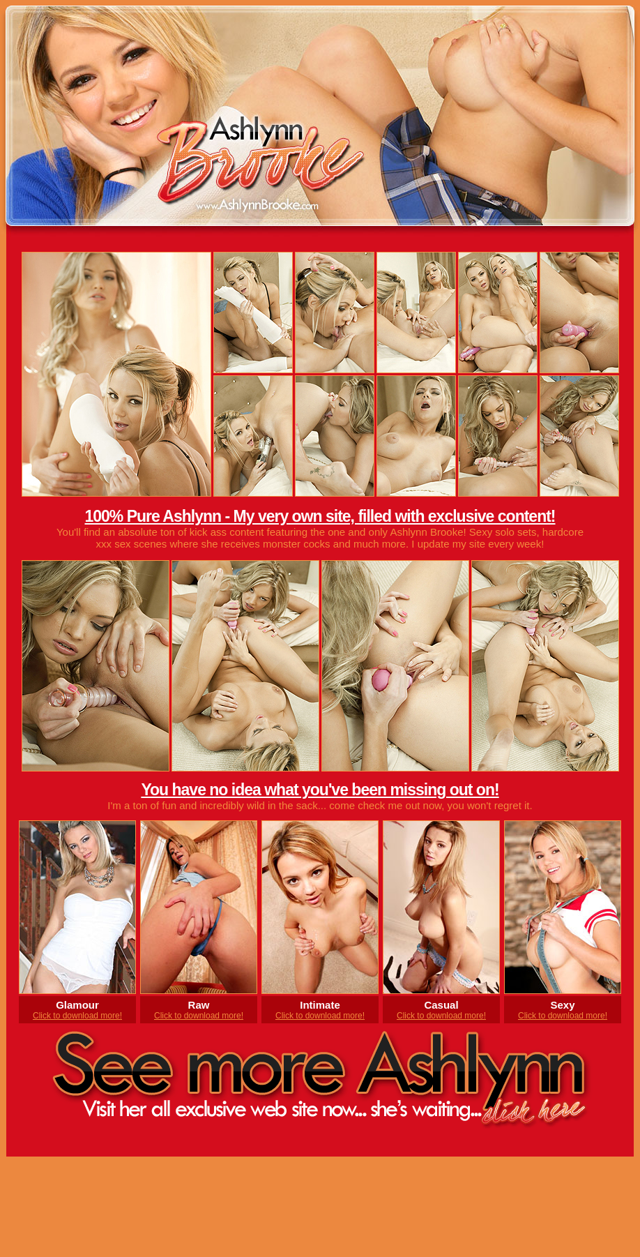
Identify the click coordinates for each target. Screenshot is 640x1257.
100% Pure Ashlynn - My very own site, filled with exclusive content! (319, 516)
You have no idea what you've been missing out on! (319, 790)
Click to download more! (77, 1016)
